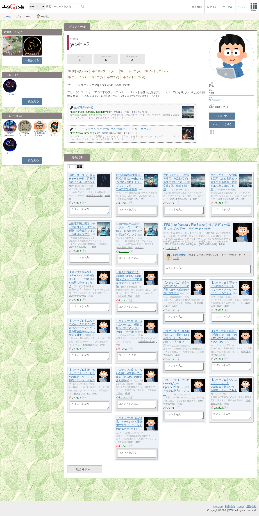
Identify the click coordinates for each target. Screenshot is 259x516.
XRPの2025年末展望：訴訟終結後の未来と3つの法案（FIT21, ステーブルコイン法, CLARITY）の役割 (130, 182)
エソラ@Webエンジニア (24, 134)
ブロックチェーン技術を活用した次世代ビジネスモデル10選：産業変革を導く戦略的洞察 (176, 182)
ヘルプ (240, 506)
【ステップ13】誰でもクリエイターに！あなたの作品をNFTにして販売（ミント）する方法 (82, 376)
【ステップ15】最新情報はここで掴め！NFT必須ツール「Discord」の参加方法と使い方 (176, 338)
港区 (219, 99)
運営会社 (251, 506)
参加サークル (132, 58)
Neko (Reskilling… (10, 134)
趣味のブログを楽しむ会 (12, 53)
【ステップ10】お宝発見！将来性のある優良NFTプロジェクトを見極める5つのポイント (129, 425)
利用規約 (230, 506)
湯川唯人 (54, 135)
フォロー (79, 58)
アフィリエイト (32, 54)
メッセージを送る (221, 124)
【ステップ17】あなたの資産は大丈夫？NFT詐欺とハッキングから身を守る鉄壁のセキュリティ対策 (82, 327)
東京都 (213, 99)
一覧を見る (32, 60)
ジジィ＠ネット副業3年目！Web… (39, 133)
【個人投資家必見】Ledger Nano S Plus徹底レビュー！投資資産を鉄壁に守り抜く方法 (82, 279)
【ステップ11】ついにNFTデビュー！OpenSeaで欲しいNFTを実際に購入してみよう (224, 386)
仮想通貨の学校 (94, 195)
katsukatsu (179, 254)
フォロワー (105, 58)
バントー (10, 94)
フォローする (222, 116)
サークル (218, 506)
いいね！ (77, 202)
